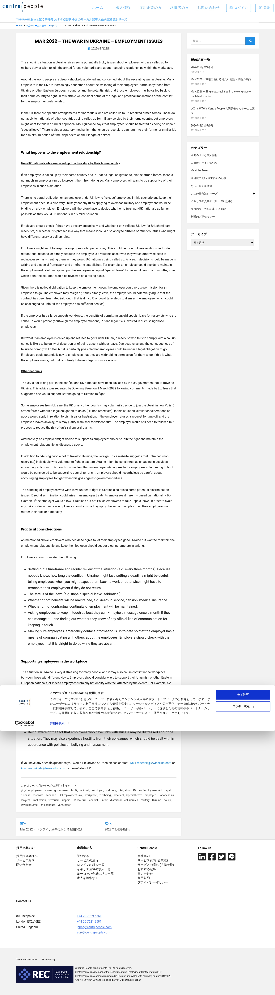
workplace (91, 798)
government (61, 793)
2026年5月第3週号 (202, 70)
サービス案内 (25, 863)
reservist (38, 798)
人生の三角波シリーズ (150, 21)
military (145, 803)
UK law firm (80, 803)
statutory (110, 793)
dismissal (116, 803)
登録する (83, 859)
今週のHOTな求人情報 (204, 158)
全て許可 (243, 958)
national (84, 793)
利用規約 (144, 881)
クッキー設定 (243, 970)
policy (167, 803)
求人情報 (123, 8)
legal (168, 793)
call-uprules (131, 803)
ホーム (98, 8)
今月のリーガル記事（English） (42, 29)
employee (150, 798)
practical (118, 798)
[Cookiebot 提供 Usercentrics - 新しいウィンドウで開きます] (24, 987)
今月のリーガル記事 (112, 21)
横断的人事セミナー (203, 219)
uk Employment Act (150, 793)
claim (48, 793)
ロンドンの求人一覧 (90, 868)
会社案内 (144, 859)
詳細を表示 (57, 987)
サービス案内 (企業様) (153, 863)
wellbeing (105, 798)
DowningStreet (29, 808)
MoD (74, 793)
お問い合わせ (208, 8)
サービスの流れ (87, 863)
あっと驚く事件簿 (52, 21)
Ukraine (156, 803)
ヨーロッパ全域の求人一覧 (95, 876)
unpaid (66, 803)
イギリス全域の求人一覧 (94, 872)
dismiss (25, 798)
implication (39, 803)
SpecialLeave (134, 798)
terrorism (54, 803)
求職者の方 (179, 8)
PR (134, 793)
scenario (51, 798)
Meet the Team (200, 173)
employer (97, 793)
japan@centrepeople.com (94, 930)
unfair (104, 803)
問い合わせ (24, 868)
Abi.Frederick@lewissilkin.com (150, 766)
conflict (93, 803)
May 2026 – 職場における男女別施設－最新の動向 (221, 82)
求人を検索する (87, 881)
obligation (124, 793)
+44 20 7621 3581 (89, 924)
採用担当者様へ (27, 859)
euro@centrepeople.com (93, 935)
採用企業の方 (150, 8)
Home (19, 29)
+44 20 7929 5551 (89, 919)
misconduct (48, 808)
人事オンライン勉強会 (204, 166)
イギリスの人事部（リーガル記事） (212, 204)
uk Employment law (70, 798)
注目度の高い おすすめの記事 (208, 181)
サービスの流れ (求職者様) (156, 868)
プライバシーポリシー (153, 885)
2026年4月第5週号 (202, 129)
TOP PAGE (23, 21)
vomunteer (64, 808)
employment (35, 793)
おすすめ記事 (81, 21)
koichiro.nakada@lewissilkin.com (43, 772)
